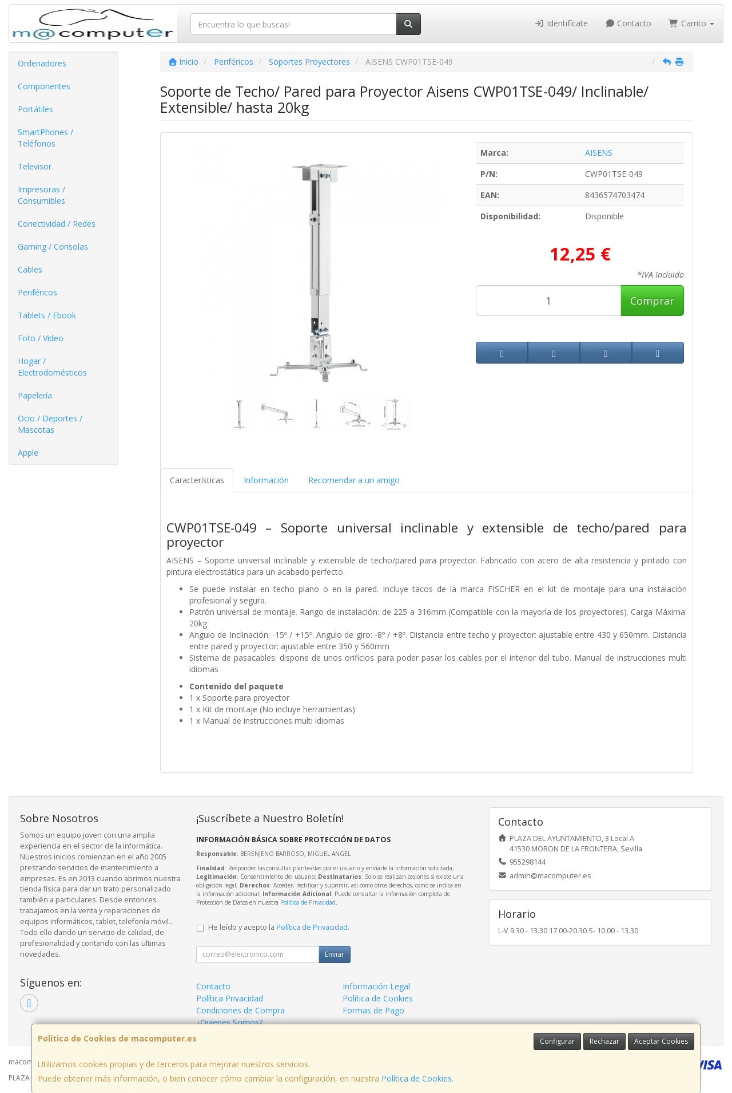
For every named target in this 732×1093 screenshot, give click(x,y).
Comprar (652, 300)
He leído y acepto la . (278, 927)
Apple (28, 452)
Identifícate (561, 23)
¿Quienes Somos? (229, 1022)
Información (266, 480)
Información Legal (376, 986)
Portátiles (35, 109)
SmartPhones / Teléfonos (45, 138)
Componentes (44, 86)
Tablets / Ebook (47, 315)
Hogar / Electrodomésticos (52, 367)
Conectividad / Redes (57, 223)
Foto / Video (40, 338)
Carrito (691, 23)
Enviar (334, 954)
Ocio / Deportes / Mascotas (50, 424)
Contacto (628, 23)
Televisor (34, 166)
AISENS (598, 152)
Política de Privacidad (308, 902)
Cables (30, 269)
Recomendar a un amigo (354, 480)
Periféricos (37, 292)
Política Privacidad (229, 998)
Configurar (557, 1041)
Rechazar (604, 1041)
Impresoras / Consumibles (41, 195)
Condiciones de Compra (240, 1010)
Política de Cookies (416, 1078)
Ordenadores (42, 63)
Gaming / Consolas (53, 246)
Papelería (35, 395)
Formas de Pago (373, 1010)
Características (197, 480)
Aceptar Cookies (661, 1041)
